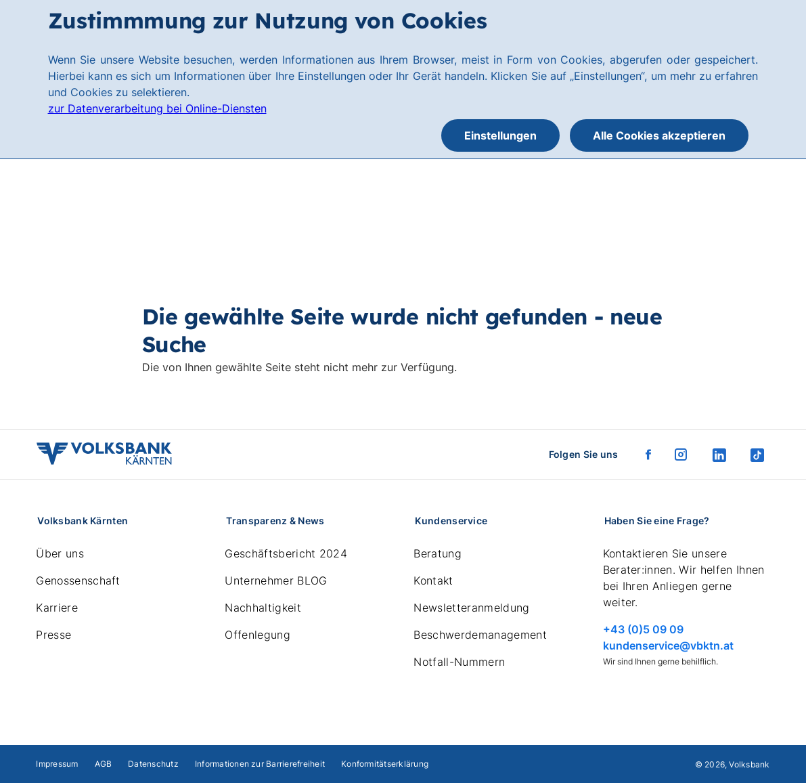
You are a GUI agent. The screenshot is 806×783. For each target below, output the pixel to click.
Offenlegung (257, 634)
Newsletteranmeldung (471, 607)
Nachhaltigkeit (262, 607)
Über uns (60, 553)
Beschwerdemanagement (479, 634)
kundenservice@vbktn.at (668, 645)
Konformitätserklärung (384, 764)
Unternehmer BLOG (276, 580)
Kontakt (433, 580)
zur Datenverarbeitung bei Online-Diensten (157, 108)
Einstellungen (500, 135)
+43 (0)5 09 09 (643, 629)
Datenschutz (153, 764)
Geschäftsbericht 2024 (286, 553)
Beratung (437, 553)
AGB (103, 764)
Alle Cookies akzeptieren (659, 135)
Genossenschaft (78, 580)
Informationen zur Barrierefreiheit (260, 764)
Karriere (57, 607)
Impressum (57, 764)
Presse (53, 634)
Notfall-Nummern (459, 662)
